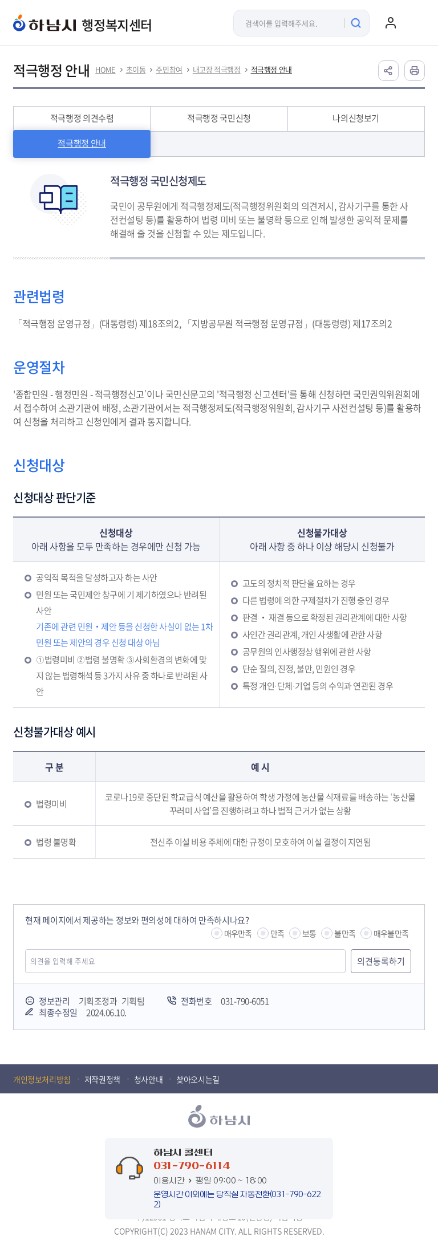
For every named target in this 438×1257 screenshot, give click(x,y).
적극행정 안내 (271, 69)
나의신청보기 (355, 118)
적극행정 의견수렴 (82, 118)
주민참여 (169, 69)
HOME (105, 69)
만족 (277, 933)
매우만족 (238, 933)
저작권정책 (102, 1079)
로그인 (390, 22)
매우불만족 (391, 933)
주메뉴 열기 (413, 22)
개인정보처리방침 (42, 1079)
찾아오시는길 (198, 1079)
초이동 (136, 69)
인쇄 (414, 70)
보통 (309, 933)
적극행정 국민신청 (219, 118)
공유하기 (388, 70)
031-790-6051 (245, 1001)
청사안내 (148, 1079)
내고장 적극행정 (217, 69)
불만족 (344, 933)
